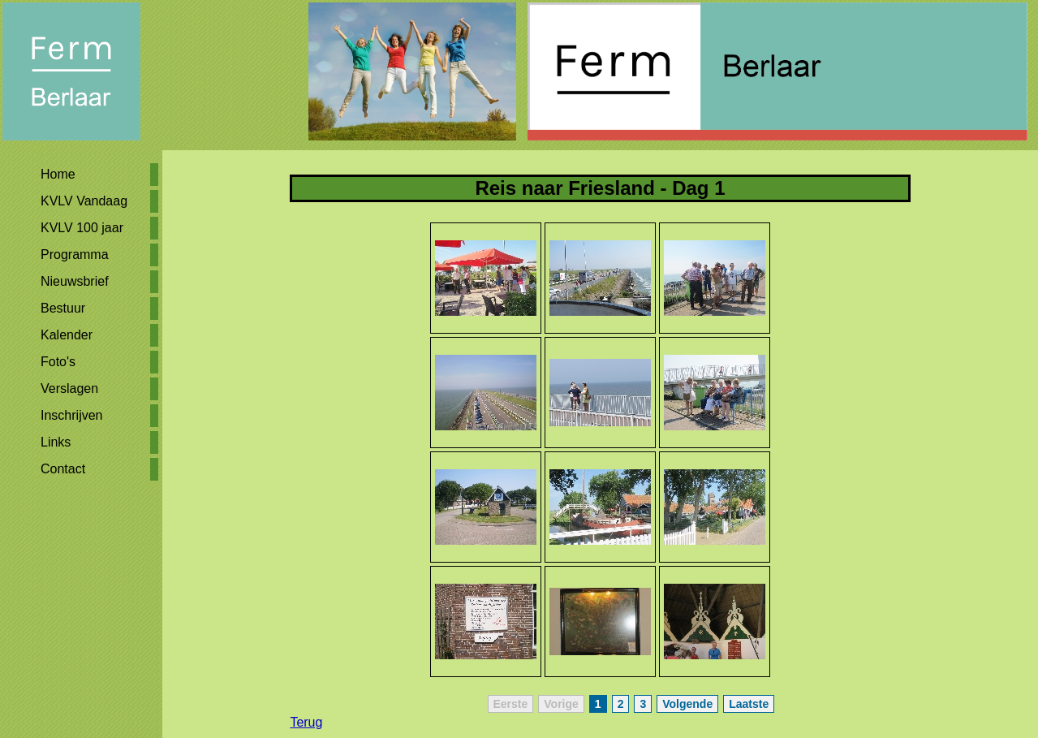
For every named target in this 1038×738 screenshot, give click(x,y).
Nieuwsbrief (75, 281)
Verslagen (69, 388)
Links (56, 442)
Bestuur (63, 308)
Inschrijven (71, 415)
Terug (306, 722)
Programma (75, 254)
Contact (63, 469)
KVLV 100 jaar (82, 228)
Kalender (67, 335)
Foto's (58, 362)
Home (58, 174)
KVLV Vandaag (84, 201)
